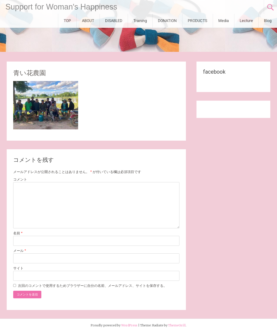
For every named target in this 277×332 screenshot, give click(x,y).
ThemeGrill (177, 325)
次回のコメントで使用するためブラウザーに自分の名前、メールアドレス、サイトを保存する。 (92, 286)
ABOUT (88, 20)
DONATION (167, 20)
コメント (20, 179)
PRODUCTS (197, 20)
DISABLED (113, 20)
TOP (67, 20)
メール (19, 251)
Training (140, 20)
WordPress (129, 325)
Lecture (246, 20)
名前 (18, 233)
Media (223, 20)
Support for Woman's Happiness (61, 6)
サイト (18, 268)
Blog (268, 20)
